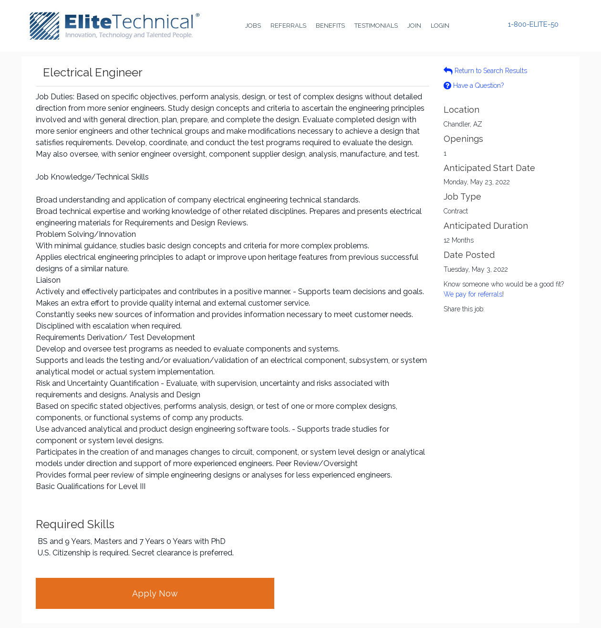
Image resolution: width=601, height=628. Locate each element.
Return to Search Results (485, 71)
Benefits (330, 25)
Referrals (288, 25)
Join (414, 25)
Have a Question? (474, 85)
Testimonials (376, 25)
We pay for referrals (473, 294)
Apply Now (155, 593)
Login (440, 25)
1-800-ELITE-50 (533, 24)
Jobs (253, 25)
